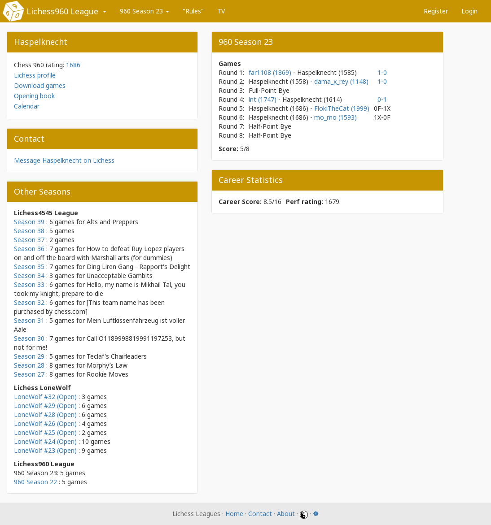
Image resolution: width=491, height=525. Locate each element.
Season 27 (29, 374)
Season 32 (29, 302)
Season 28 (29, 365)
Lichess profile (35, 75)
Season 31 (29, 320)
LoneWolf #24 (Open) (45, 441)
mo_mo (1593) (335, 117)
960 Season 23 (144, 11)
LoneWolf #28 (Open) (45, 414)
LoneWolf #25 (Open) (45, 432)
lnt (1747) (263, 99)
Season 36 (29, 248)
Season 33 (29, 284)
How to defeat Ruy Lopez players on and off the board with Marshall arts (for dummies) (99, 253)
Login (469, 11)
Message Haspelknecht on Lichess (64, 160)
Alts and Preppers (112, 221)
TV (221, 11)
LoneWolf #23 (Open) (45, 450)
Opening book (34, 95)
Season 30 (29, 338)
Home (234, 513)
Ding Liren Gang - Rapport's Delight (138, 266)
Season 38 (29, 230)
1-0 (382, 72)
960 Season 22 (35, 481)
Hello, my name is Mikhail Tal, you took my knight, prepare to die (99, 289)
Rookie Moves (107, 374)
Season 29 (29, 356)
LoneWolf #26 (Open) (45, 423)
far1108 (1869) (271, 72)
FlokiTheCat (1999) (341, 108)
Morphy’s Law (107, 365)
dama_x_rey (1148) (341, 81)
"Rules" (193, 11)
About (286, 513)
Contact (260, 513)
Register (436, 11)
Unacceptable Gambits (120, 275)
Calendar (26, 106)
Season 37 (29, 239)
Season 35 (29, 266)
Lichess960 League (62, 11)
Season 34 (29, 275)
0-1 (382, 99)
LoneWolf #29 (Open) (45, 405)
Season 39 (29, 221)
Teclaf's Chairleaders (117, 356)
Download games (40, 85)
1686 (73, 65)
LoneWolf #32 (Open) (45, 396)
